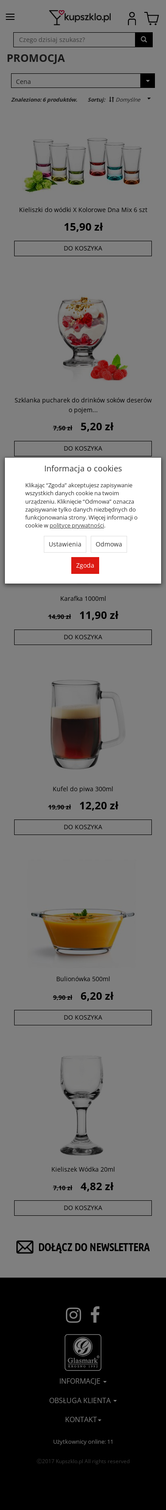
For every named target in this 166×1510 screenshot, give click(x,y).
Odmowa (109, 544)
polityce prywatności (77, 525)
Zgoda (85, 565)
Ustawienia (65, 544)
